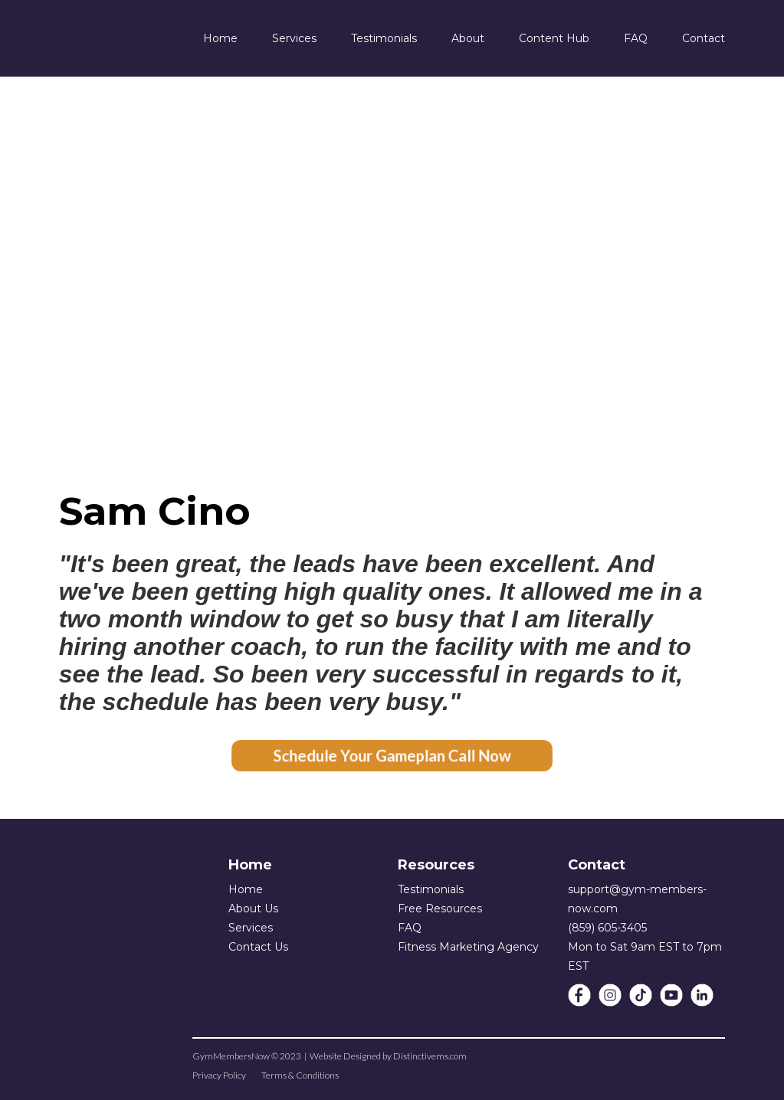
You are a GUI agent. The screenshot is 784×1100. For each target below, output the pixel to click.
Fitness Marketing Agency (468, 947)
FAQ (410, 928)
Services (250, 928)
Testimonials (431, 889)
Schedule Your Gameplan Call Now (392, 756)
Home (245, 889)
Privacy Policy (219, 1075)
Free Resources (440, 908)
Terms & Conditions (300, 1075)
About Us (253, 908)
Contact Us (258, 947)
